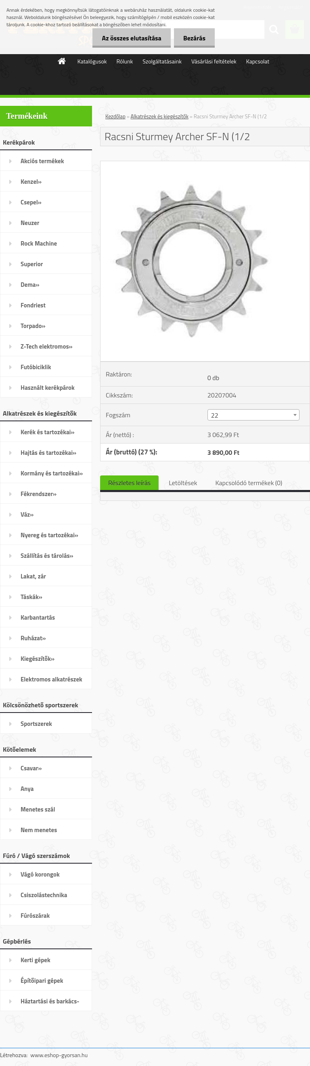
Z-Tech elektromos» (47, 346)
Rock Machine (39, 243)
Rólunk (125, 61)
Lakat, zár (33, 576)
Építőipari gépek (42, 980)
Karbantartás (38, 617)
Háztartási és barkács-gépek (50, 1004)
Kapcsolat (258, 61)
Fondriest (33, 305)
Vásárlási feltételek (214, 61)
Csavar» (31, 768)
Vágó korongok (40, 874)
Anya (27, 788)
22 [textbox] (214, 415)
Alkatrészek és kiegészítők (160, 116)
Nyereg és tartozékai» (49, 535)
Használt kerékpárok (48, 387)
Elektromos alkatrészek (51, 679)
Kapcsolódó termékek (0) (248, 483)
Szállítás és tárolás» (47, 555)
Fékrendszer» (39, 493)
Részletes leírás (129, 483)
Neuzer (30, 222)
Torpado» (33, 325)
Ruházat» (33, 638)
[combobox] (253, 415)
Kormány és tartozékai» (52, 473)
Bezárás (193, 38)
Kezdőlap (115, 116)
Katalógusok (92, 61)
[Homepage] (62, 61)
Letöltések (183, 483)
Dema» (30, 284)
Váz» (27, 514)
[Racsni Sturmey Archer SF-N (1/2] (205, 164)
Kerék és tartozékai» (48, 432)
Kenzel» (31, 181)
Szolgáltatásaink (162, 61)
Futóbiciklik (36, 367)
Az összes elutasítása (129, 38)
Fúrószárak (35, 915)
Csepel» (31, 202)
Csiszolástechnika (44, 895)
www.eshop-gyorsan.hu (59, 1055)
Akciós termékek (42, 161)
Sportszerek (36, 723)
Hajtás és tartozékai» (48, 452)
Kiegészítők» (37, 658)
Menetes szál (38, 809)
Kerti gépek (35, 960)
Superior (32, 264)
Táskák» (31, 596)
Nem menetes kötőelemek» (39, 832)
